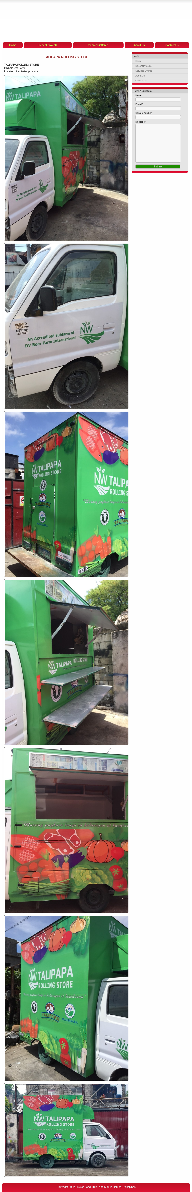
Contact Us (141, 80)
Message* (140, 122)
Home (138, 61)
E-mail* (139, 104)
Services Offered (143, 71)
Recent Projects (143, 66)
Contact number (143, 113)
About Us (140, 75)
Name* (138, 95)
